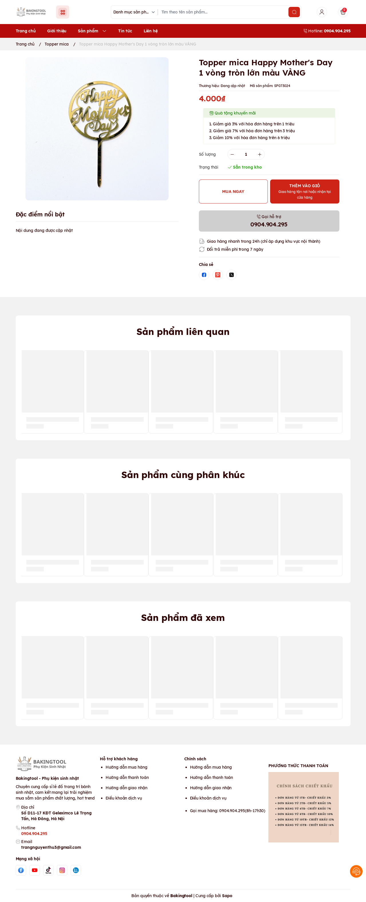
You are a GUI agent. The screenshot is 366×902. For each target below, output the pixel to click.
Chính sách (195, 758)
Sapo (227, 895)
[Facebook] (21, 870)
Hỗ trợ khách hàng (119, 758)
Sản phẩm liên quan (183, 331)
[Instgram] (62, 870)
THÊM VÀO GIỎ (304, 191)
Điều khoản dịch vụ (124, 798)
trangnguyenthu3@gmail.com (51, 847)
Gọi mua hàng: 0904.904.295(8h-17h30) (227, 810)
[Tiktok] (48, 870)
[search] (294, 12)
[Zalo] (76, 870)
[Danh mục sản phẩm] (135, 12)
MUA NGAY (233, 191)
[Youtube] (34, 870)
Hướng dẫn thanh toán (127, 777)
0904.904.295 (34, 833)
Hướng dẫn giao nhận (126, 787)
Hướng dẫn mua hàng (126, 767)
